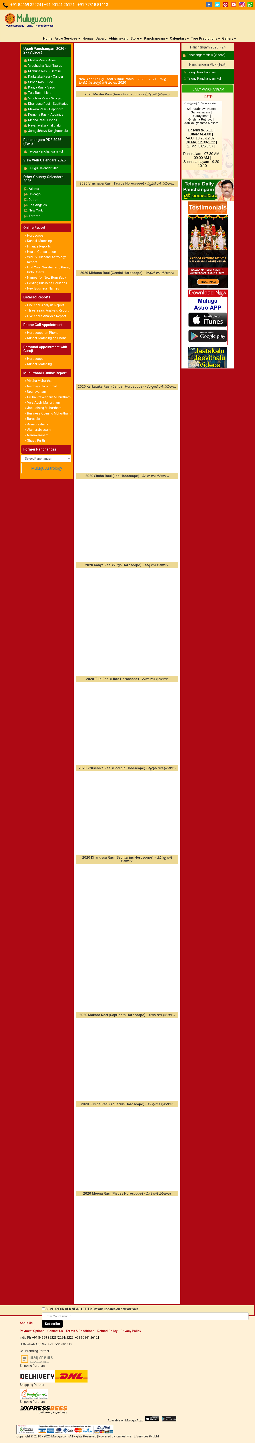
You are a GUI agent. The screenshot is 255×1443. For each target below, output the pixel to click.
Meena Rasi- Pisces (42, 120)
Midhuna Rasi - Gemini (44, 71)
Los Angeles (38, 205)
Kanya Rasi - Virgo (41, 87)
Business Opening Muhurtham (49, 413)
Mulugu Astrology (46, 468)
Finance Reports (39, 246)
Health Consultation (41, 252)
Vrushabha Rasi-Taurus (45, 66)
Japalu (101, 38)
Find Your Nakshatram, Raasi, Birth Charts (48, 269)
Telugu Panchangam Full (46, 151)
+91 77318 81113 (93, 4)
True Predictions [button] (205, 38)
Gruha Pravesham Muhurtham (49, 397)
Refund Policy (107, 1331)
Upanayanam (36, 392)
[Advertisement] (127, 57)
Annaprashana (37, 424)
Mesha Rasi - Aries (42, 60)
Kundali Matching (39, 241)
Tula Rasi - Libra (40, 93)
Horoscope (35, 235)
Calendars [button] (179, 38)
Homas (88, 38)
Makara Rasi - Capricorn (45, 109)
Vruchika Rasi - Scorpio (45, 98)
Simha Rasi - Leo (40, 82)
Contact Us (55, 1331)
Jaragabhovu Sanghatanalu (48, 131)
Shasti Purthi (36, 441)
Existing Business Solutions (47, 283)
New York (36, 210)
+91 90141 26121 (60, 4)
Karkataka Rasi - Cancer (45, 76)
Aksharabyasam (39, 430)
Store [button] (136, 38)
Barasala (33, 419)
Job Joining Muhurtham (44, 408)
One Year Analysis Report (45, 305)
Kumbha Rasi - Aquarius (45, 115)
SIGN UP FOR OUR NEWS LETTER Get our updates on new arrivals (92, 1309)
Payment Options (32, 1331)
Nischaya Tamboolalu (42, 386)
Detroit (33, 200)
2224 (61, 1337)
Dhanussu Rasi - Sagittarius (48, 104)
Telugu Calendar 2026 (44, 168)
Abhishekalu (118, 38)
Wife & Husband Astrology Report (46, 259)
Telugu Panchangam (201, 72)
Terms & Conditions (80, 1331)
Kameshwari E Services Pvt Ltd (137, 1436)
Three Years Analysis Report (48, 310)
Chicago (35, 194)
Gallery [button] (229, 38)
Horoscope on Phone (42, 333)
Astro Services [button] (67, 38)
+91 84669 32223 (44, 1337)
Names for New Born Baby (46, 278)
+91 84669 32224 (26, 4)
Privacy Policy (130, 1331)
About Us (26, 1323)
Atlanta (34, 189)
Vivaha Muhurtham (40, 381)
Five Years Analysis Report (46, 316)
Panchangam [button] (156, 38)
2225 (70, 1337)
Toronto (34, 216)
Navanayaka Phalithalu (44, 125)
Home (48, 38)
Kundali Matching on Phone (47, 338)
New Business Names (43, 288)
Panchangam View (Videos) (206, 55)
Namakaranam (37, 435)
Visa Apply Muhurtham (43, 402)
